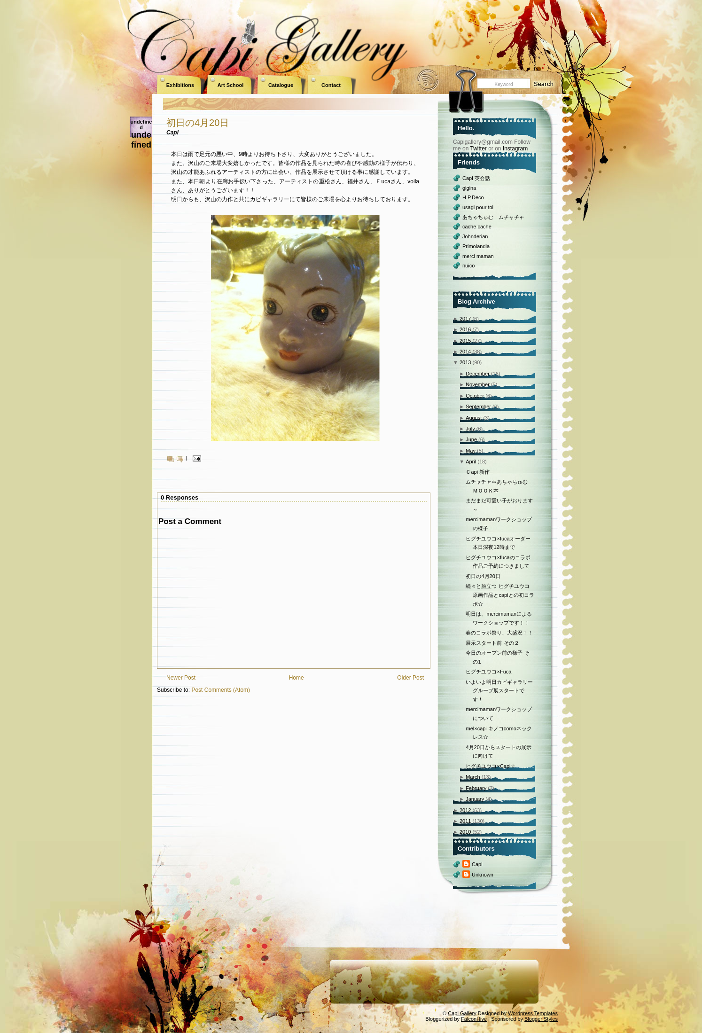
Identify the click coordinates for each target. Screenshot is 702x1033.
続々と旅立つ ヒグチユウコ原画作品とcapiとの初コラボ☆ (500, 594)
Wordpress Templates (533, 1013)
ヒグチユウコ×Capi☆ (490, 766)
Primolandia (476, 246)
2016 (465, 329)
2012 (465, 810)
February (476, 788)
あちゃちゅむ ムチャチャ (493, 217)
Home (296, 677)
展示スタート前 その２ (492, 643)
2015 (465, 341)
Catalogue (280, 85)
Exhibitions (180, 85)
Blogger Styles (541, 1019)
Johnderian (475, 236)
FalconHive (474, 1019)
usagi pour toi (477, 207)
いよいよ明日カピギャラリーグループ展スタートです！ (499, 690)
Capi (477, 864)
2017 (465, 318)
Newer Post (180, 677)
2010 (465, 832)
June (471, 439)
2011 (465, 821)
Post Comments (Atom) (220, 690)
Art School (231, 85)
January (475, 799)
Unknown (482, 874)
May (471, 451)
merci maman (478, 256)
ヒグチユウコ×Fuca (488, 671)
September (478, 406)
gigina (469, 188)
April (471, 461)
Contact (331, 85)
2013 (465, 362)
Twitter (478, 148)
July (470, 428)
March (473, 777)
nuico (468, 265)
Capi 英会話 (476, 178)
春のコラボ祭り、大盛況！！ (499, 632)
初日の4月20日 (197, 122)
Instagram (515, 148)
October (475, 396)
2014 (465, 351)
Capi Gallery (462, 1013)
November (478, 384)
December (478, 373)
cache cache (476, 226)
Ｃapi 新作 (478, 472)
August (474, 418)
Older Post (410, 677)
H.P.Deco (473, 197)
